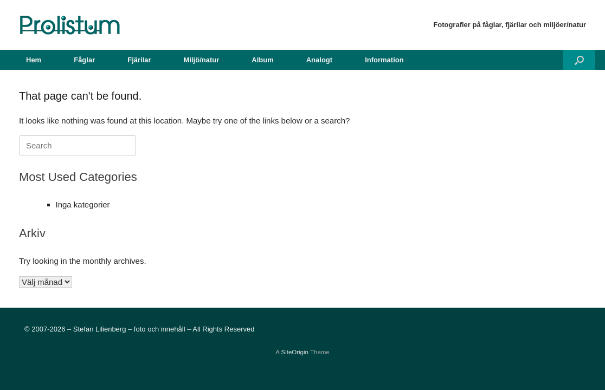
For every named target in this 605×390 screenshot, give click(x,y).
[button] (579, 60)
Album (262, 60)
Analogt (319, 60)
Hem (33, 60)
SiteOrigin (294, 352)
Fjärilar (139, 60)
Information (384, 60)
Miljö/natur (202, 60)
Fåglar (84, 60)
